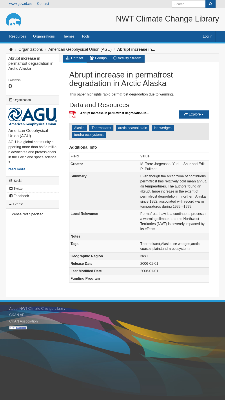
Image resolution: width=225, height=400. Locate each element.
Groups (98, 58)
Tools (86, 36)
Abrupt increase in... (136, 49)
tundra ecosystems (88, 135)
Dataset (74, 58)
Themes (68, 36)
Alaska (79, 128)
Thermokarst (101, 128)
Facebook (19, 196)
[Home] (11, 49)
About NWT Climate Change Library (37, 308)
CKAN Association (23, 321)
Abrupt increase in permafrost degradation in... (114, 113)
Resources (17, 36)
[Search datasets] (194, 4)
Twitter (16, 188)
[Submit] (210, 4)
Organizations (44, 36)
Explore (193, 114)
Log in (207, 36)
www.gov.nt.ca (20, 3)
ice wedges (163, 128)
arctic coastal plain (132, 128)
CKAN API (17, 315)
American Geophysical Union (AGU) (80, 49)
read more (16, 169)
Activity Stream (127, 58)
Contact (43, 3)
